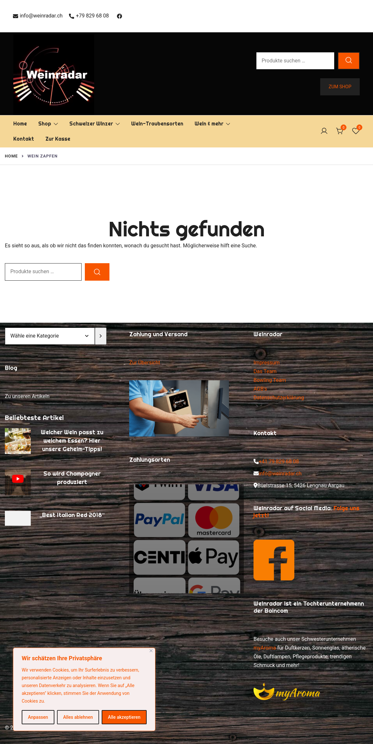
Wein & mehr (209, 123)
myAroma (265, 648)
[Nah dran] (151, 650)
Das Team (265, 371)
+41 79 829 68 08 (279, 461)
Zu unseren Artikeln (27, 396)
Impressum (267, 363)
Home (20, 123)
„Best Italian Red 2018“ (72, 515)
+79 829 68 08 (89, 16)
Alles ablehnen (78, 717)
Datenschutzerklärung (279, 397)
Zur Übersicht (144, 363)
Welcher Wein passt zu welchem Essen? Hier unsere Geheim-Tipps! (72, 440)
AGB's (260, 389)
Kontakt (23, 138)
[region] (84, 689)
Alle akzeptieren (124, 717)
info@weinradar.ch (37, 16)
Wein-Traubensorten (157, 123)
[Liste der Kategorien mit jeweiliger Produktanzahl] (50, 336)
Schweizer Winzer (91, 123)
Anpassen (38, 717)
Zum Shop (340, 86)
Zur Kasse (57, 138)
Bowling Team (270, 380)
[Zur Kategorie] (101, 336)
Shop (44, 123)
